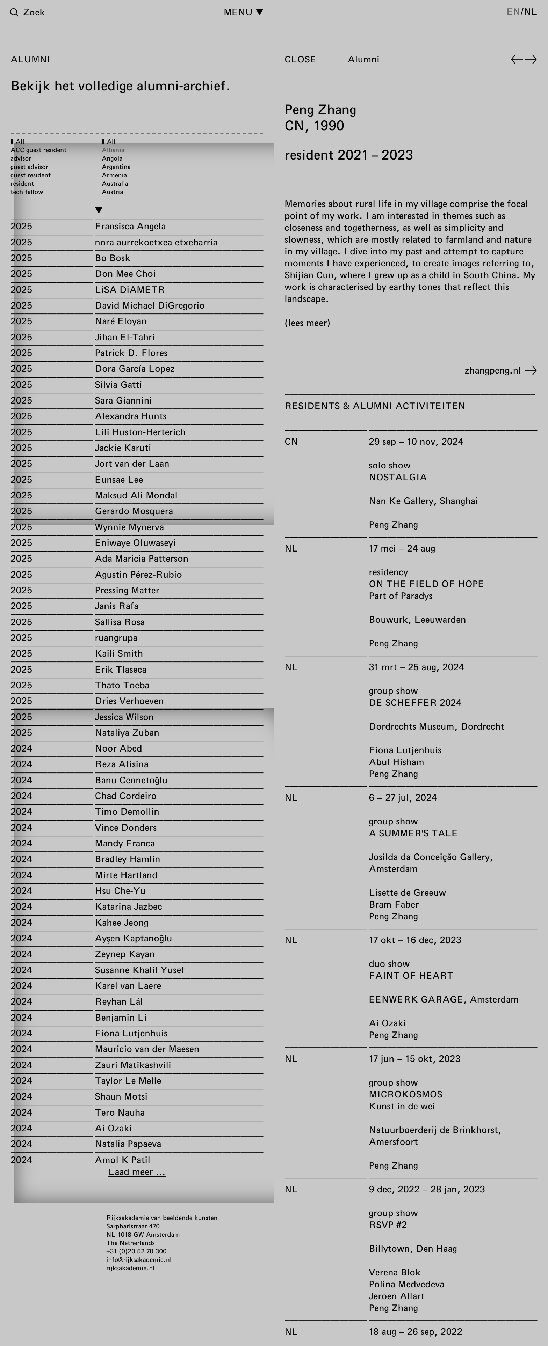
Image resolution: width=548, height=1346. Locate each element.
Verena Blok (394, 1272)
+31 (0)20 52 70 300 (136, 1251)
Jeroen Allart (396, 1295)
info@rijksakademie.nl (139, 1259)
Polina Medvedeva (406, 1284)
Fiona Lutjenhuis (405, 750)
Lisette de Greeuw (407, 892)
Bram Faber (394, 904)
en (513, 11)
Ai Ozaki (387, 1023)
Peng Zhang (393, 524)
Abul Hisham (396, 761)
